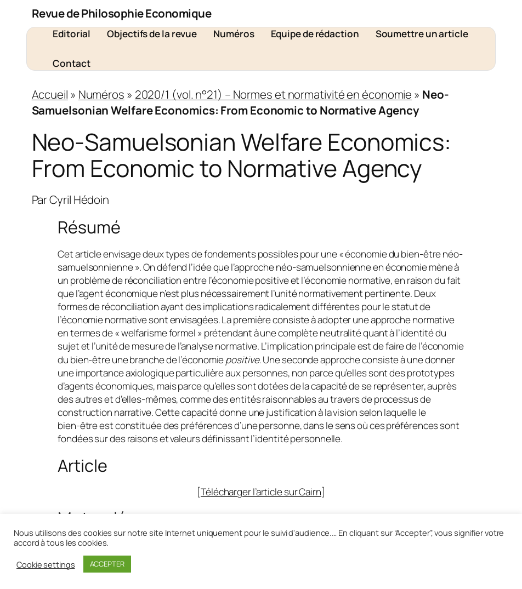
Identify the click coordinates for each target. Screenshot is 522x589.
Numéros (101, 94)
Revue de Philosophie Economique (122, 13)
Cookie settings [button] (45, 564)
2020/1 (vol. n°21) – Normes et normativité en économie (273, 94)
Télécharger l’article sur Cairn (261, 491)
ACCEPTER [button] (107, 564)
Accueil (50, 94)
